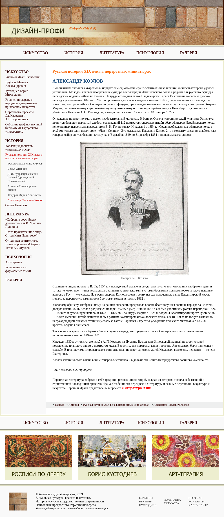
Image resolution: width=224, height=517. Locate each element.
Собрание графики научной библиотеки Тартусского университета (23, 128)
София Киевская (16, 205)
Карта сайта (198, 505)
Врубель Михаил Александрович (16, 84)
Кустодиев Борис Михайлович (16, 92)
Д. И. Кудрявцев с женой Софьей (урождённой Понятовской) (23, 177)
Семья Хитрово (17, 168)
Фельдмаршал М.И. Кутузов (25, 163)
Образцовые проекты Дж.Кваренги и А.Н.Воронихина (19, 115)
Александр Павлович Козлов (25, 200)
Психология (150, 53)
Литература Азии (136, 388)
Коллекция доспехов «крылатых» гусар (19, 147)
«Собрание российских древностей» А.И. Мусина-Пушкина (23, 223)
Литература (112, 53)
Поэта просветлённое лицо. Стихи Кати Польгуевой (23, 233)
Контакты (197, 501)
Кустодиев (148, 505)
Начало (59, 404)
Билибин (146, 497)
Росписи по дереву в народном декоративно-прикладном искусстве (21, 103)
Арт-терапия (13, 262)
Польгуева (172, 499)
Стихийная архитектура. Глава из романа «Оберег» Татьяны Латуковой (22, 244)
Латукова (171, 503)
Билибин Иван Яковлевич (22, 77)
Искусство (35, 53)
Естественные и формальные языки (18, 269)
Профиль (195, 497)
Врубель (145, 501)
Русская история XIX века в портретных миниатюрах (23, 156)
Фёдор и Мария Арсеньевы (24, 195)
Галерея (188, 53)
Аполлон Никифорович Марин (22, 187)
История (73, 53)
